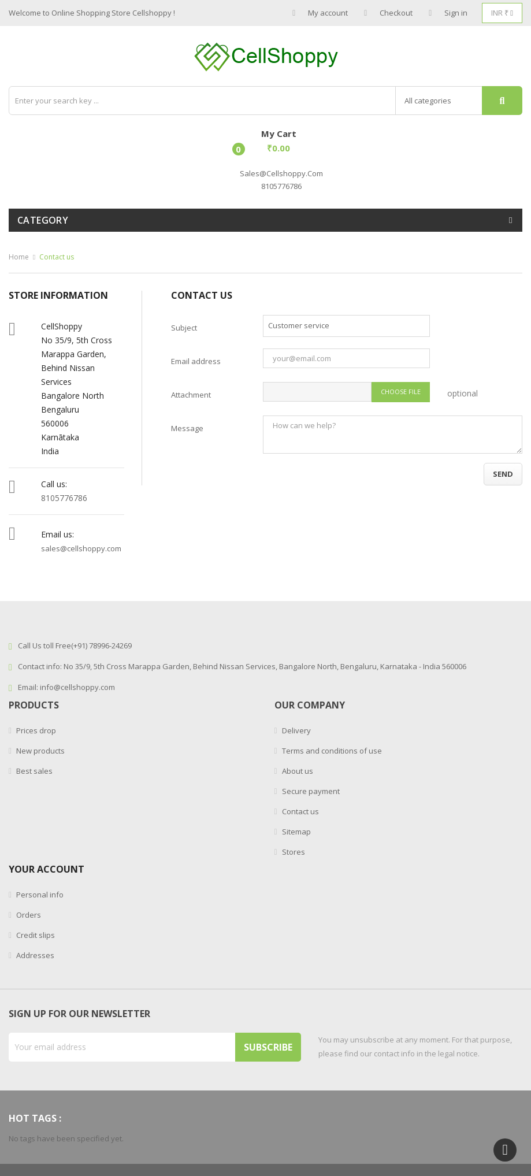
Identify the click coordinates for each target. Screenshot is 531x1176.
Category (42, 220)
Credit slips (34, 935)
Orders (27, 915)
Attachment (191, 394)
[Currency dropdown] (502, 13)
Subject (184, 327)
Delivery (295, 730)
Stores (292, 852)
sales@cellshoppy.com (281, 173)
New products (39, 750)
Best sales (33, 771)
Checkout (388, 13)
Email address (196, 361)
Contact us (299, 811)
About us (296, 771)
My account (320, 13)
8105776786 (64, 497)
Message (187, 428)
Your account (46, 869)
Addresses (34, 955)
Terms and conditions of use (331, 750)
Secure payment (310, 791)
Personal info (39, 894)
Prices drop (35, 730)
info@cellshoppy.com (77, 687)
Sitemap (295, 831)
